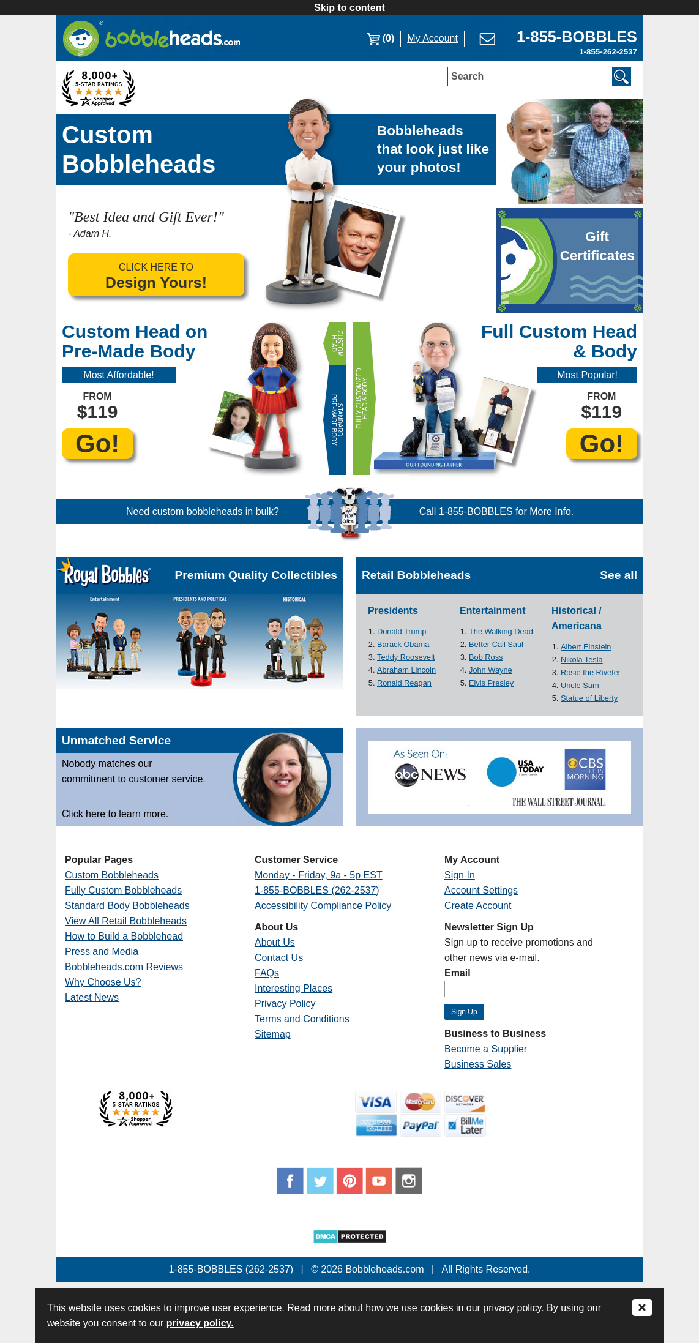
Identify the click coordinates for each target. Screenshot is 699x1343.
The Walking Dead (501, 631)
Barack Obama (403, 644)
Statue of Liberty (589, 698)
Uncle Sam (580, 685)
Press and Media (101, 951)
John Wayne (490, 670)
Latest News (92, 997)
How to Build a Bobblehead (124, 936)
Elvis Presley (491, 682)
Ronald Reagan (404, 682)
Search (467, 76)
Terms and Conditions (302, 1019)
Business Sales (477, 1064)
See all (618, 575)
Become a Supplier (485, 1049)
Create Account (477, 905)
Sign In (459, 875)
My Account (432, 38)
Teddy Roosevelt (406, 657)
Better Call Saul (496, 644)
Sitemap (273, 1034)
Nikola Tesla (582, 659)
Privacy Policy (285, 1003)
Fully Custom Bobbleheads (123, 890)
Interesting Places (293, 988)
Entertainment (493, 610)
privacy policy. (200, 1323)
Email (457, 973)
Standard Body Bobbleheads (127, 905)
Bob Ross (486, 657)
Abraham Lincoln (406, 670)
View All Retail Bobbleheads (126, 921)
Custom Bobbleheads (112, 875)
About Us (275, 942)
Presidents (393, 610)
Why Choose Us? (103, 982)
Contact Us (279, 957)
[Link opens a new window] (577, 38)
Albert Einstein (586, 646)
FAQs (267, 973)
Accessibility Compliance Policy (323, 905)
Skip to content (349, 7)
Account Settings (481, 890)
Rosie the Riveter (591, 672)
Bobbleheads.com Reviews (124, 967)
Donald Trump (401, 631)
